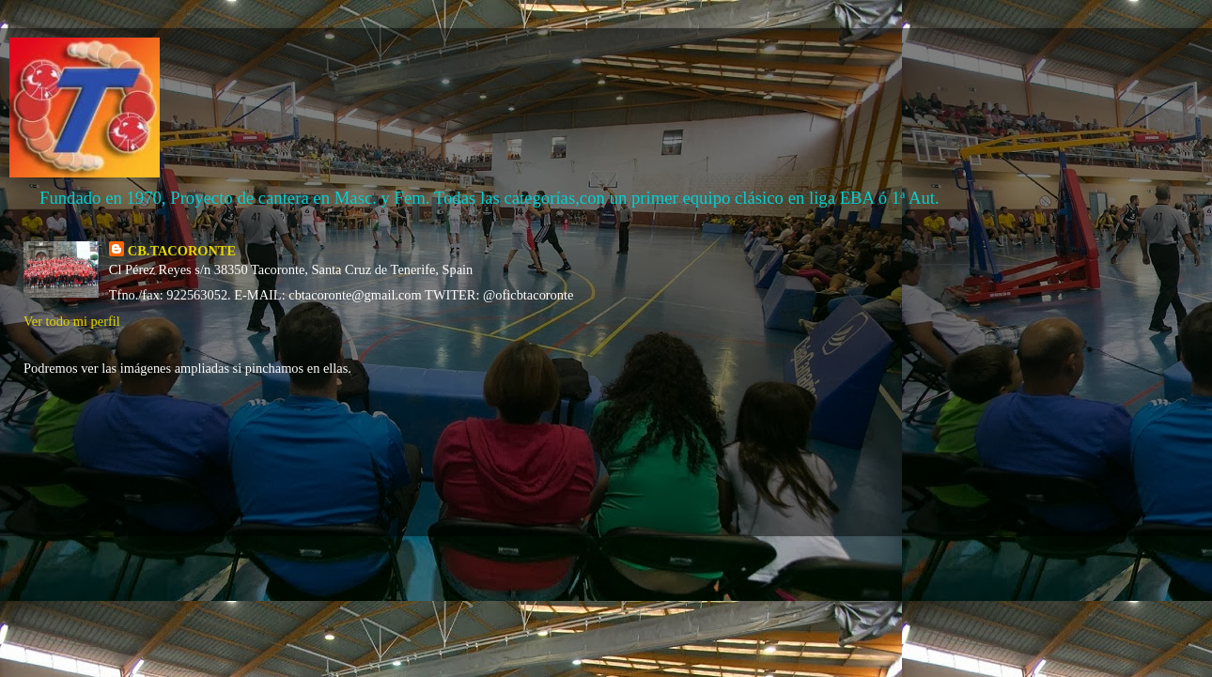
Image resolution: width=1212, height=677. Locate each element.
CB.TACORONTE (182, 250)
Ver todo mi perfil (71, 321)
